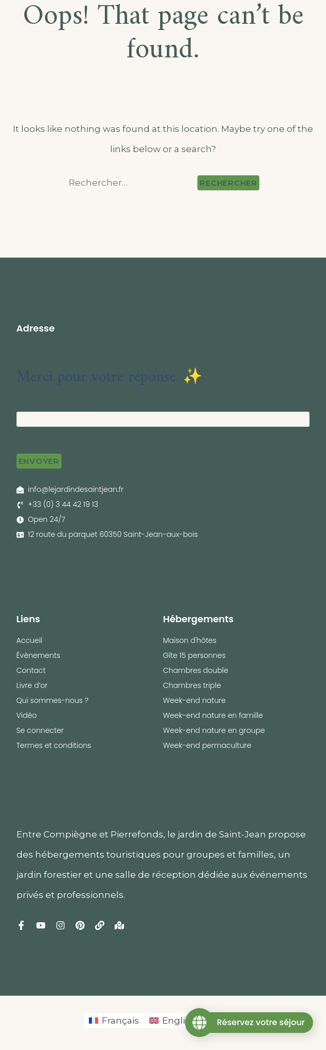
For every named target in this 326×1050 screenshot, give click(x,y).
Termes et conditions (54, 745)
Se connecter (40, 730)
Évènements (38, 655)
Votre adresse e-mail (59, 402)
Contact (31, 670)
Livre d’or (32, 685)
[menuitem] (114, 1020)
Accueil (29, 640)
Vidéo (27, 715)
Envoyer (39, 461)
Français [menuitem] (120, 1020)
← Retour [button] (33, 339)
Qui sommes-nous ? (53, 700)
